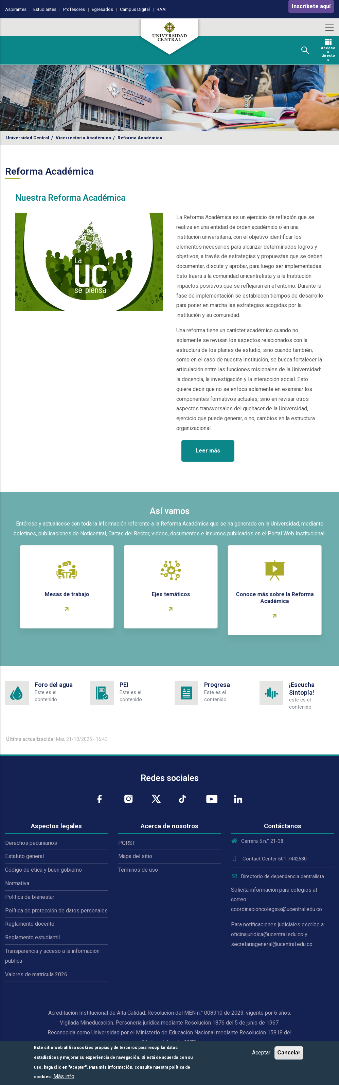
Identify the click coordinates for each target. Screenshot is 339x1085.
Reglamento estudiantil (32, 937)
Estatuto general (24, 856)
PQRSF (127, 843)
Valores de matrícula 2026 (36, 974)
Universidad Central (27, 137)
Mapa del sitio (135, 856)
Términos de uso (138, 870)
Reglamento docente (29, 924)
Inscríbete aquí (311, 6)
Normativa (17, 883)
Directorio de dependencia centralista (277, 876)
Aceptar (261, 1052)
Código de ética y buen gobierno (43, 870)
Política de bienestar (29, 897)
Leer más (208, 450)
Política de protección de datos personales (56, 910)
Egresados (102, 9)
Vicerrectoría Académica (83, 137)
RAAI (161, 9)
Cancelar (289, 1052)
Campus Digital (135, 9)
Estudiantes (44, 9)
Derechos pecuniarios (31, 843)
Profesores (74, 9)
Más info (63, 1076)
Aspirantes (15, 9)
